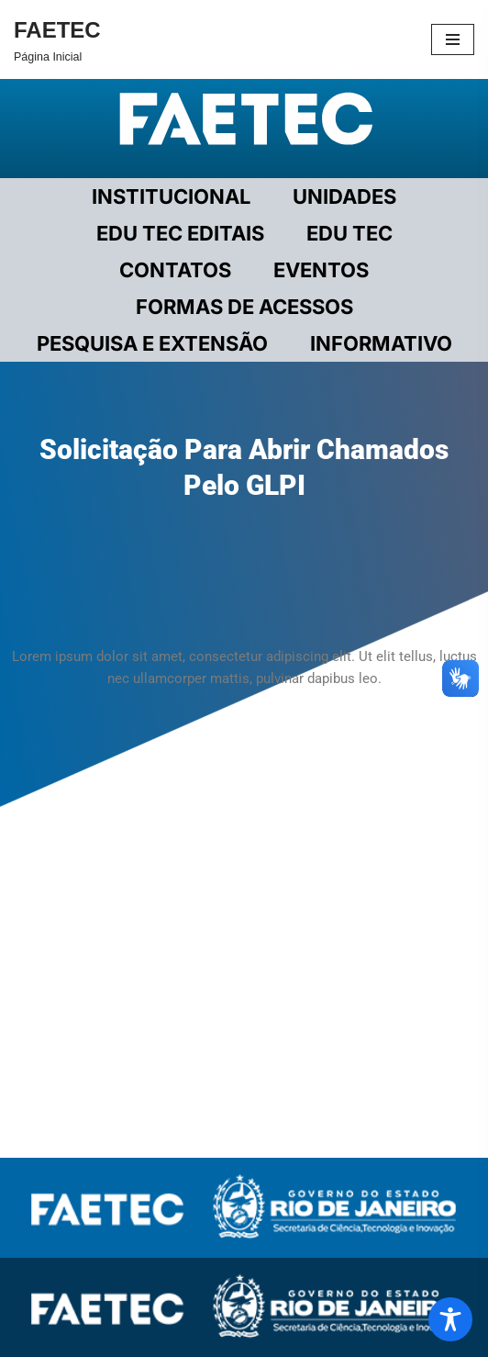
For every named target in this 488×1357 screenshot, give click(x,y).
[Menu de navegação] (452, 39)
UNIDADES (344, 196)
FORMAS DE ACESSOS (244, 307)
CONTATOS (175, 270)
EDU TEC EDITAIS (180, 233)
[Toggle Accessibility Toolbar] (450, 1319)
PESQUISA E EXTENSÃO (152, 343)
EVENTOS (321, 270)
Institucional (171, 196)
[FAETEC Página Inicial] (57, 39)
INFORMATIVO (381, 343)
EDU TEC (349, 233)
